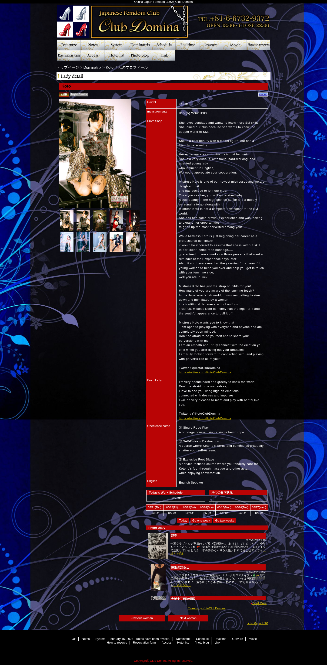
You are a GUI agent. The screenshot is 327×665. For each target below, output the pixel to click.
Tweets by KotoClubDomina (206, 608)
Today (183, 520)
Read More (259, 603)
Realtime (187, 45)
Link (163, 55)
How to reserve (258, 45)
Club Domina (163, 20)
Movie (235, 45)
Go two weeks (224, 520)
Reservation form (68, 55)
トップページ (68, 67)
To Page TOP (259, 623)
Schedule (163, 45)
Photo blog (140, 55)
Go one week (201, 520)
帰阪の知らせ (180, 567)
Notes (92, 45)
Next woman (188, 618)
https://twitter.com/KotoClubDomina (205, 372)
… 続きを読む (182, 585)
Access (92, 55)
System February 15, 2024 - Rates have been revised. (116, 45)
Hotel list (116, 55)
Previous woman (141, 618)
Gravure (211, 45)
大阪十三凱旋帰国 (183, 599)
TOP (68, 45)
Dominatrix (140, 45)
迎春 (174, 535)
